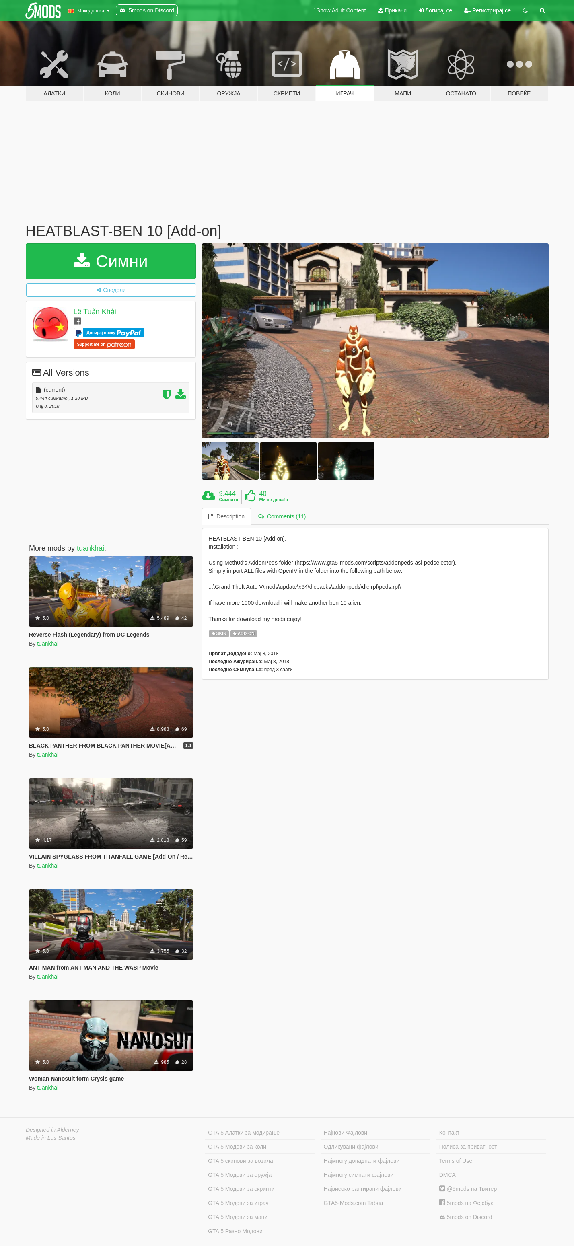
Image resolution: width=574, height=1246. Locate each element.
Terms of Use (455, 1161)
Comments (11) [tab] (282, 516)
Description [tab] (226, 516)
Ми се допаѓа (273, 499)
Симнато (229, 499)
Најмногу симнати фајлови (359, 1175)
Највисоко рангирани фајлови (363, 1189)
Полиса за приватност (468, 1146)
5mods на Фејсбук (466, 1203)
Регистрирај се (487, 10)
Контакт (449, 1132)
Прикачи (392, 10)
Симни (111, 261)
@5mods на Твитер (468, 1189)
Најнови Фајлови (346, 1132)
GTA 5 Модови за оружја (240, 1175)
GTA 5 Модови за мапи (237, 1217)
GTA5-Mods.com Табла (353, 1203)
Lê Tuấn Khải (95, 312)
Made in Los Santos (51, 1138)
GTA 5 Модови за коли (237, 1146)
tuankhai (90, 548)
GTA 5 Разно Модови (235, 1231)
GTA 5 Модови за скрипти (241, 1189)
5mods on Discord (465, 1217)
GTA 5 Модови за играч (238, 1203)
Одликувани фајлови (351, 1146)
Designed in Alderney (52, 1130)
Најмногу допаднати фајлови (362, 1161)
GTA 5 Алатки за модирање (244, 1132)
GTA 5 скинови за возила (240, 1161)
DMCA (447, 1175)
